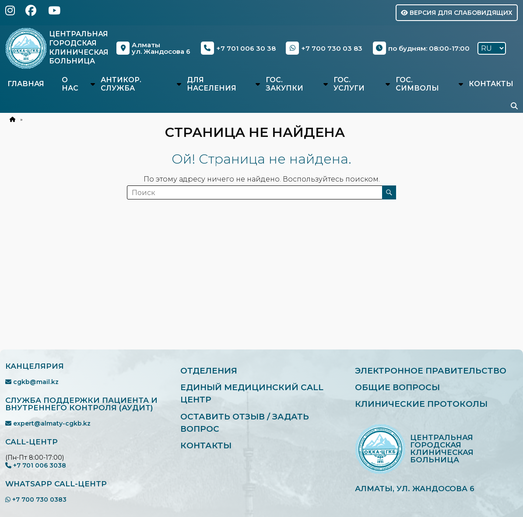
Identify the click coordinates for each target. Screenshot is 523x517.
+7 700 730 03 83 (324, 48)
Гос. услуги (349, 84)
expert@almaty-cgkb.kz (48, 423)
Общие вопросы (397, 387)
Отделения (209, 371)
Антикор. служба (121, 84)
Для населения (211, 84)
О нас (70, 84)
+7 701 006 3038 (35, 465)
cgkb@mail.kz (32, 382)
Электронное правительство (431, 371)
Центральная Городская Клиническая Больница (79, 47)
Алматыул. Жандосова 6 (154, 48)
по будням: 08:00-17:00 (421, 48)
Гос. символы (417, 84)
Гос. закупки (284, 84)
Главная (25, 84)
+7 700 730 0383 (36, 499)
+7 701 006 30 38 (238, 48)
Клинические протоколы (421, 404)
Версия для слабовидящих (456, 13)
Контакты (491, 84)
